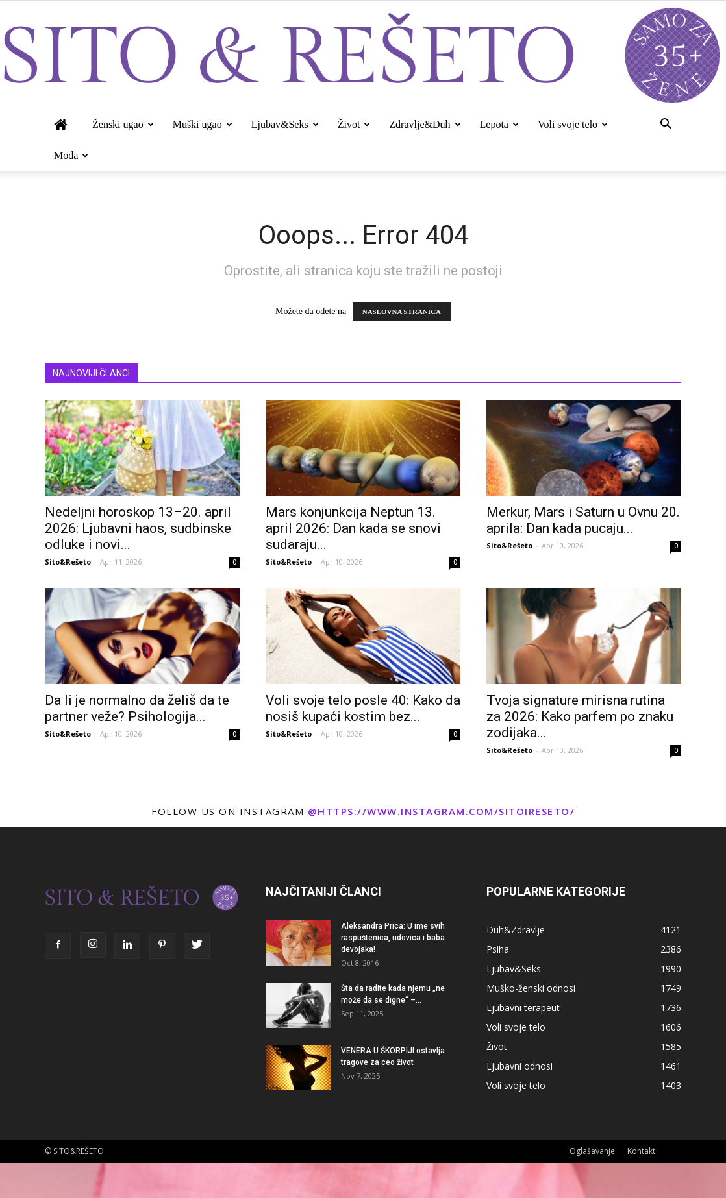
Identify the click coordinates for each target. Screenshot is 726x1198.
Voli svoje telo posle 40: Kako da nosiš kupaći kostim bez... (363, 708)
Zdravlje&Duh (424, 124)
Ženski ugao (123, 124)
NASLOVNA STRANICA (401, 311)
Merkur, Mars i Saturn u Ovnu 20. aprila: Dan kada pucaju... (583, 520)
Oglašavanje (592, 1150)
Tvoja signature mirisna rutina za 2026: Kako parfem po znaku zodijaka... (579, 716)
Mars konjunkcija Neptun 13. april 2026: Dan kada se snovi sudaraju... (353, 528)
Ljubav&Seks (285, 124)
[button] (665, 125)
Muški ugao (202, 124)
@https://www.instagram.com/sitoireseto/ (441, 811)
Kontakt (641, 1150)
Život (354, 124)
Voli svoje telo (573, 124)
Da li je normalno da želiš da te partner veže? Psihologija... (137, 708)
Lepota (499, 124)
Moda (71, 155)
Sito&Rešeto (68, 562)
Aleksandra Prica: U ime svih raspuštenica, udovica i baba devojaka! (393, 938)
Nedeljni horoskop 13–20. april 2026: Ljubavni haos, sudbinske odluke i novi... (138, 528)
